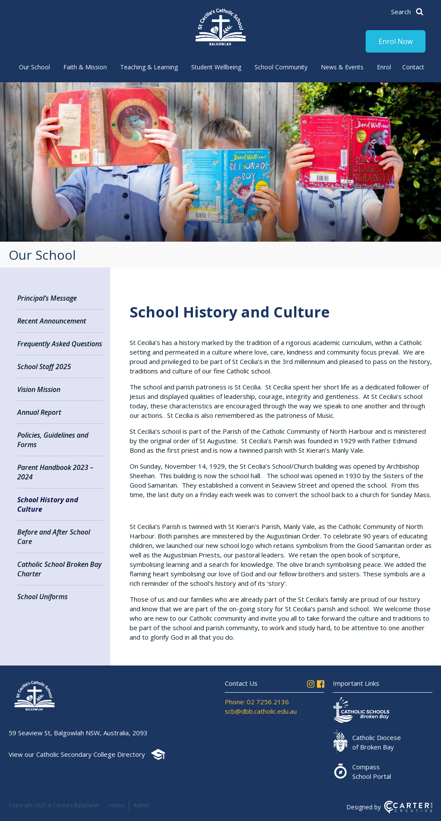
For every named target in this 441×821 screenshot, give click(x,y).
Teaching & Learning (149, 67)
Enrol (384, 67)
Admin (141, 805)
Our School (34, 67)
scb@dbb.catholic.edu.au (261, 711)
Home (116, 805)
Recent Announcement (51, 321)
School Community (281, 67)
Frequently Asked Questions (59, 343)
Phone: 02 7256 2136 (257, 701)
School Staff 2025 (44, 366)
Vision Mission (38, 389)
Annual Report (39, 412)
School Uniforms (42, 596)
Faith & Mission (85, 67)
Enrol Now (396, 41)
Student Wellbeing (216, 67)
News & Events (342, 67)
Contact (413, 67)
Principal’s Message (47, 298)
